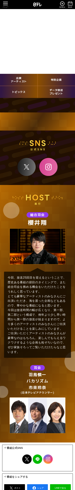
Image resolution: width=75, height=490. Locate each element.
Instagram (48, 167)
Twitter (27, 459)
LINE (37, 459)
